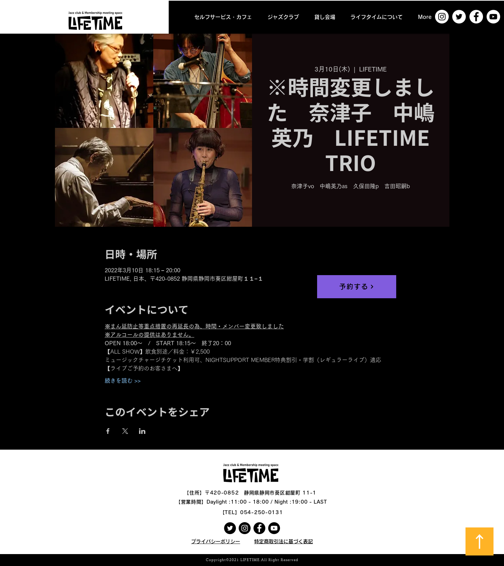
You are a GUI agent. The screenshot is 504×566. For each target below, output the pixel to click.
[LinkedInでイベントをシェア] (142, 431)
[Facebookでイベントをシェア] (108, 431)
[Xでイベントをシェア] (125, 431)
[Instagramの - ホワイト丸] (442, 16)
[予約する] (356, 286)
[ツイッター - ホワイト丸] (459, 16)
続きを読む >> (123, 380)
